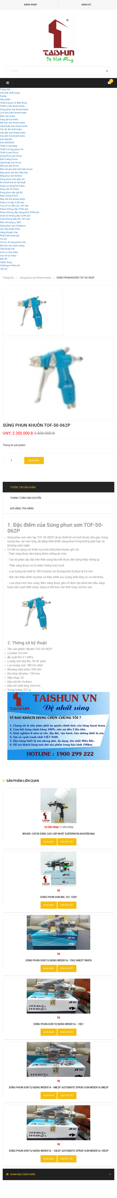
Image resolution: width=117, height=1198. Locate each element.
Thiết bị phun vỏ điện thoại (13, 102)
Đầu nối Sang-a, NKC (10, 222)
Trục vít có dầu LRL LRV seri (14, 205)
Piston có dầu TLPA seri (12, 202)
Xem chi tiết (67, 842)
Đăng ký (86, 4)
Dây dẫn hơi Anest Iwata (12, 136)
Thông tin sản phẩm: (14, 445)
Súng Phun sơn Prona (11, 156)
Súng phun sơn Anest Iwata (14, 109)
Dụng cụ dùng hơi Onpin (12, 185)
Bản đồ (3, 258)
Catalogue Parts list (10, 265)
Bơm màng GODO (9, 195)
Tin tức (3, 239)
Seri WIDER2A (7, 142)
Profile (3, 96)
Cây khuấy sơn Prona (10, 162)
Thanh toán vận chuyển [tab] (25, 497)
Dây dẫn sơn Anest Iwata (12, 132)
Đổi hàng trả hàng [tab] (22, 508)
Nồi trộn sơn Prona (9, 165)
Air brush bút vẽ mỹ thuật (12, 182)
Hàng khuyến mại (9, 232)
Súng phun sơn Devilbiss (12, 225)
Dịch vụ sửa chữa (9, 252)
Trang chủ (5, 89)
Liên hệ (3, 268)
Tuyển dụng (6, 262)
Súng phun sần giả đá (11, 192)
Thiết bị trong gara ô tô (12, 149)
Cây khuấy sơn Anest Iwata (13, 126)
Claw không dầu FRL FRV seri (15, 219)
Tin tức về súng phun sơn (13, 242)
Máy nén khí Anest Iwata (12, 199)
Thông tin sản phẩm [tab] (23, 487)
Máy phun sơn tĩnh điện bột (14, 172)
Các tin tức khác (8, 255)
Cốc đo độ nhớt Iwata (11, 129)
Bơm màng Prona (9, 159)
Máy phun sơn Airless (11, 175)
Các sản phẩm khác (10, 229)
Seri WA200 (6, 139)
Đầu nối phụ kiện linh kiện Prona (16, 169)
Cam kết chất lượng (10, 92)
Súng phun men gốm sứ (12, 179)
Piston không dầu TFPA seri (14, 209)
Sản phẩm (5, 99)
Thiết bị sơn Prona (9, 152)
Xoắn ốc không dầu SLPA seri (15, 215)
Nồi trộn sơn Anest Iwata (12, 122)
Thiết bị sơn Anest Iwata (12, 106)
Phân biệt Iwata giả (9, 235)
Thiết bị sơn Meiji (8, 146)
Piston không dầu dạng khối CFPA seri (19, 212)
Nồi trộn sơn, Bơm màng (12, 245)
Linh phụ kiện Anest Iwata (13, 112)
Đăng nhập (30, 4)
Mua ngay (34, 460)
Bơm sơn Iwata (7, 116)
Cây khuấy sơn (7, 248)
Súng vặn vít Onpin (9, 189)
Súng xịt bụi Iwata (9, 119)
